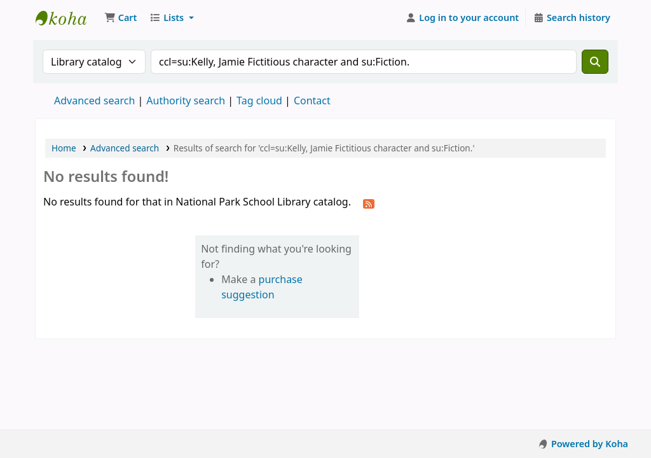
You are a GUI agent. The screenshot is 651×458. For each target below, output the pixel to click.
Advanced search (94, 101)
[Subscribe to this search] (368, 203)
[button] (120, 18)
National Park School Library (67, 18)
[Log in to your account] (462, 18)
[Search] (595, 62)
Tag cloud (259, 101)
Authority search (185, 101)
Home (63, 148)
